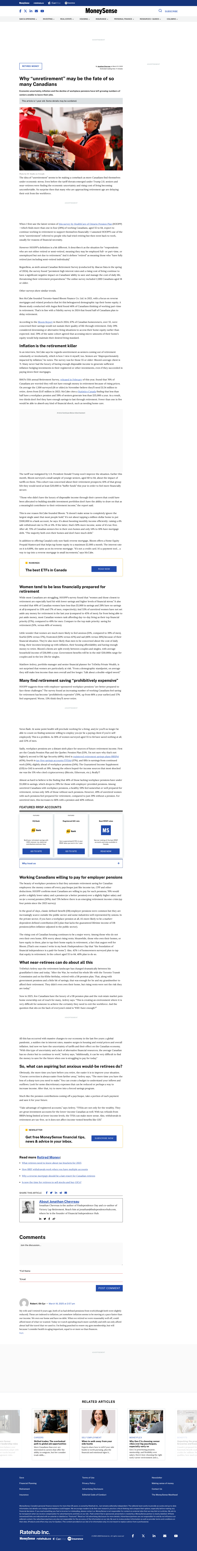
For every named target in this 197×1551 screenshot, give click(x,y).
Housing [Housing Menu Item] (84, 19)
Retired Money (30, 66)
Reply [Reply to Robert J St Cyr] (21, 1333)
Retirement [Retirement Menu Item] (24, 1489)
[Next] (193, 1425)
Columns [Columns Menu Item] (171, 19)
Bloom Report (45, 322)
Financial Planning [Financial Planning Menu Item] (28, 1483)
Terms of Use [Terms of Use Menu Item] (88, 1477)
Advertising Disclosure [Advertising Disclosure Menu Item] (92, 1489)
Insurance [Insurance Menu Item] (101, 19)
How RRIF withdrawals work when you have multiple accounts (55, 1169)
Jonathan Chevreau (104, 66)
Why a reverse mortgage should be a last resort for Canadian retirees (58, 1175)
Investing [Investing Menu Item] (48, 19)
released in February (71, 379)
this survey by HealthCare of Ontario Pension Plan (85, 223)
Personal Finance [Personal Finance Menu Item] (123, 19)
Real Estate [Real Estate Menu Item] (66, 19)
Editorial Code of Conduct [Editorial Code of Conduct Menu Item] (94, 1495)
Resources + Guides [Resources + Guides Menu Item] (149, 19)
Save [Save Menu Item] (21, 1477)
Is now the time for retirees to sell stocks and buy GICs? (51, 1182)
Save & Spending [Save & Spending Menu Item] (27, 19)
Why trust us (71, 864)
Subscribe (171, 11)
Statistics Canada (87, 391)
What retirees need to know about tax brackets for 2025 (51, 1162)
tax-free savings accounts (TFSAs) (53, 760)
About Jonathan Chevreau (59, 1201)
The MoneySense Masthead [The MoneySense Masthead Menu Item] (165, 1495)
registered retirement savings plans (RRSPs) (96, 756)
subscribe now (104, 1138)
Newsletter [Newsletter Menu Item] (157, 1477)
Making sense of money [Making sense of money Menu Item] (163, 1483)
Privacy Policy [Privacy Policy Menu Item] (88, 1483)
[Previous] (4, 1425)
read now (104, 569)
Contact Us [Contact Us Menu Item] (157, 1489)
